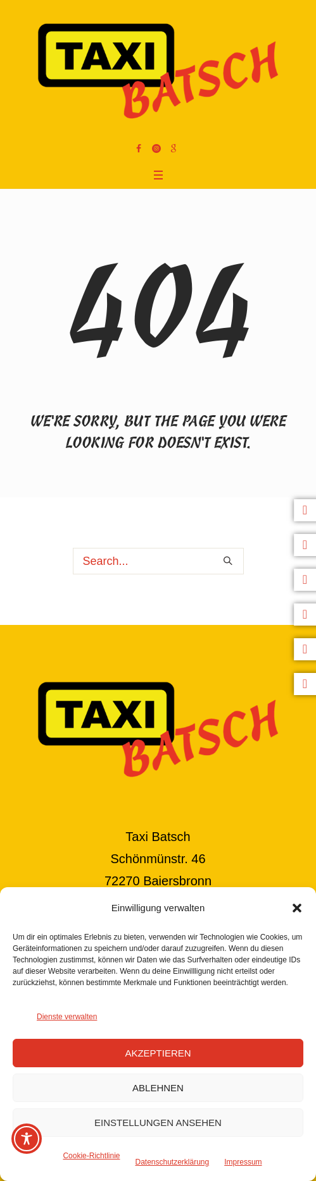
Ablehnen (158, 1087)
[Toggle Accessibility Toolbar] (27, 1139)
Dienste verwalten (67, 1016)
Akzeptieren (158, 1053)
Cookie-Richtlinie (91, 1155)
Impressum (243, 1162)
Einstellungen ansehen (158, 1122)
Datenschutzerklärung (172, 1162)
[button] (297, 908)
